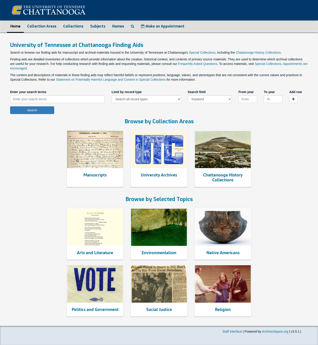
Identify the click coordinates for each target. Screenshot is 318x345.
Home (15, 26)
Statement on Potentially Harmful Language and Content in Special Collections (111, 79)
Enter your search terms (28, 92)
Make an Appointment (162, 26)
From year (246, 92)
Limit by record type (127, 92)
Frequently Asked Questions (197, 64)
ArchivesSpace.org (275, 331)
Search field (197, 92)
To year (269, 92)
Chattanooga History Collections (258, 52)
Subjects (97, 26)
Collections (73, 26)
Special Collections (202, 52)
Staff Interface (232, 331)
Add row (295, 92)
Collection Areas (41, 26)
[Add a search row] (293, 99)
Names (118, 26)
